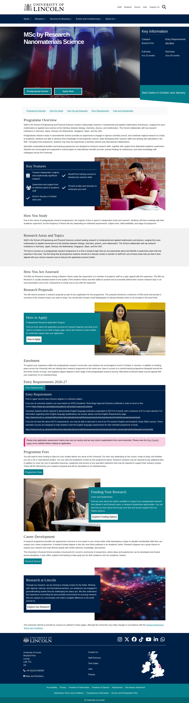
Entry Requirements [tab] (34, 388)
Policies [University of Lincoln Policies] (91, 674)
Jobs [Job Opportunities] (90, 669)
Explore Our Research (38, 607)
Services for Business (60, 19)
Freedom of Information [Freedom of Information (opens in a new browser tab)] (79, 687)
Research (39, 19)
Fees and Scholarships (123, 111)
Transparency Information (97, 693)
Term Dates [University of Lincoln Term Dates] (93, 663)
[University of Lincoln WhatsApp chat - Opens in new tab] (162, 639)
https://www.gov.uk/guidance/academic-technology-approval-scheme (62, 406)
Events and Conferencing (88, 19)
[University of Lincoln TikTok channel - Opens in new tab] (141, 639)
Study (26, 19)
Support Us (154, 7)
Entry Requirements (100, 111)
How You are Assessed (77, 111)
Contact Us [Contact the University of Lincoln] (93, 652)
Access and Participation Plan (124, 693)
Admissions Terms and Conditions (69, 693)
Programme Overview (36, 111)
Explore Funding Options (104, 517)
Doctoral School (33, 561)
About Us (109, 19)
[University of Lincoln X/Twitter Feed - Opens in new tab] (127, 639)
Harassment (117, 687)
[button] (164, 7)
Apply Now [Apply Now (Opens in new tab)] (68, 91)
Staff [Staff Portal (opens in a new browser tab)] (119, 7)
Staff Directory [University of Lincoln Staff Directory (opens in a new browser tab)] (94, 658)
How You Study (56, 111)
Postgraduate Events (37, 91)
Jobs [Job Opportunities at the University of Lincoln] (145, 7)
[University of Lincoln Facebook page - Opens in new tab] (134, 639)
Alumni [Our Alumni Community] (137, 7)
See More (169, 43)
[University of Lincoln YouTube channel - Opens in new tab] (148, 639)
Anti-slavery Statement (135, 687)
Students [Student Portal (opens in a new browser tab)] (128, 7)
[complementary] (27, 684)
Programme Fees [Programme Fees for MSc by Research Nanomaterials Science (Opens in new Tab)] (33, 472)
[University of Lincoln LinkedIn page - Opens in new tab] (156, 639)
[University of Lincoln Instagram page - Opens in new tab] (120, 639)
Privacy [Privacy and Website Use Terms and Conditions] (63, 687)
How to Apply (33, 339)
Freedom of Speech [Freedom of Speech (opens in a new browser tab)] (100, 687)
